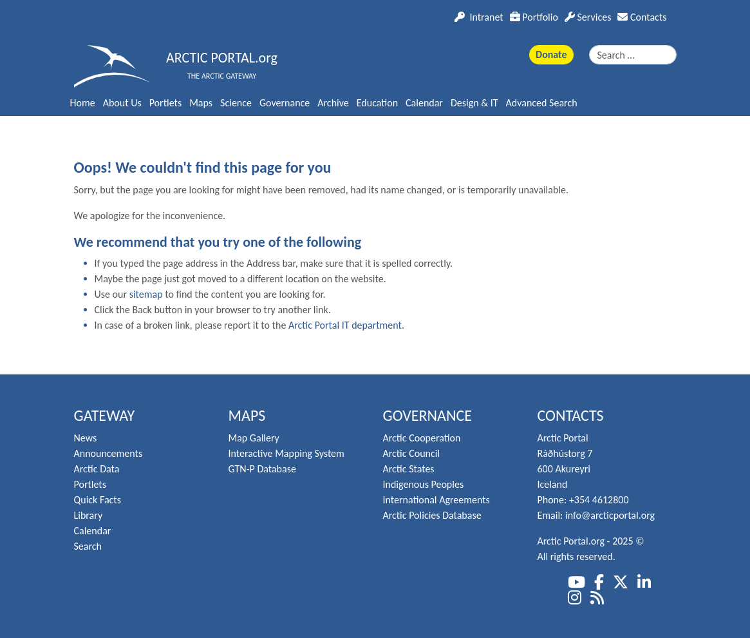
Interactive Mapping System (286, 453)
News (85, 438)
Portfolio (534, 17)
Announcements (108, 453)
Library (88, 515)
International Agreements (436, 500)
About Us (122, 103)
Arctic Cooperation (422, 438)
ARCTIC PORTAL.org (221, 57)
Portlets (165, 103)
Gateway (104, 415)
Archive (332, 103)
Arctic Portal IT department (345, 325)
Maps (200, 103)
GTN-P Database (262, 469)
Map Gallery (254, 438)
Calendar (424, 103)
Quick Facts (97, 500)
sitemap (146, 294)
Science (236, 103)
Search (88, 546)
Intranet (479, 17)
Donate (551, 54)
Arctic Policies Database (432, 515)
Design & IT (474, 103)
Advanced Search (541, 103)
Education (377, 103)
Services (588, 17)
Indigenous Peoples (423, 484)
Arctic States (409, 469)
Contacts (641, 17)
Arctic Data (97, 469)
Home (82, 103)
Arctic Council (411, 453)
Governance (284, 103)
